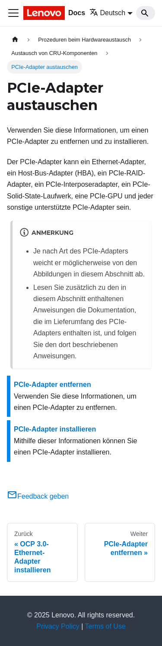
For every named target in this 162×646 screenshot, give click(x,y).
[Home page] (15, 39)
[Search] (145, 13)
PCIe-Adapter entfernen (52, 384)
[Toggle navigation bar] (13, 12)
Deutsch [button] (107, 12)
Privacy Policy (57, 626)
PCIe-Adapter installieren (55, 429)
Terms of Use (105, 626)
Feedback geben (38, 496)
